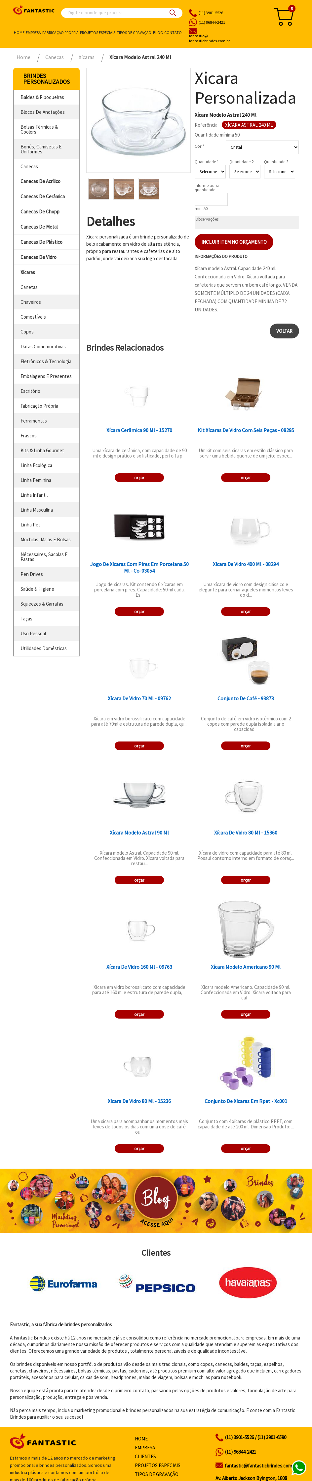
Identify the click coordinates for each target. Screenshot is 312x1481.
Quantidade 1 (207, 162)
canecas (29, 166)
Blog (158, 32)
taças (26, 618)
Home (19, 32)
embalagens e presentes (46, 376)
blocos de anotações (42, 112)
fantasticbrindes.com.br (225, 38)
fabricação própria (39, 406)
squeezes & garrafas (41, 604)
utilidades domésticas (43, 648)
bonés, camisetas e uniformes (40, 149)
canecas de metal (39, 227)
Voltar (284, 331)
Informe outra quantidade (207, 187)
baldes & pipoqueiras (42, 97)
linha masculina (36, 510)
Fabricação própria (60, 32)
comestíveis (33, 317)
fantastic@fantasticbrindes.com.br (261, 1466)
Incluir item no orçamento (234, 242)
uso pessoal (33, 633)
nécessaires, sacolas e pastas (43, 556)
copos (27, 332)
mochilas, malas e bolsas (45, 539)
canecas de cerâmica (42, 196)
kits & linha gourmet (42, 450)
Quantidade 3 (276, 162)
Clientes (145, 1456)
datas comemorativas (43, 346)
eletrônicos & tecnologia (45, 361)
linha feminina (35, 480)
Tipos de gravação (134, 32)
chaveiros (30, 302)
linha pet (30, 524)
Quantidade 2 (241, 162)
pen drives (31, 574)
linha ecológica (36, 465)
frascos (28, 435)
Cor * (200, 146)
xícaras (27, 272)
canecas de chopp (39, 211)
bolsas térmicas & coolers (39, 129)
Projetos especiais (97, 32)
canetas (29, 287)
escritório (30, 391)
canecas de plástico (41, 242)
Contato (173, 32)
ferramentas (33, 421)
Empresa (33, 32)
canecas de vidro (38, 257)
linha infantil (34, 495)
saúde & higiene (37, 589)
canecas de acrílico (40, 181)
